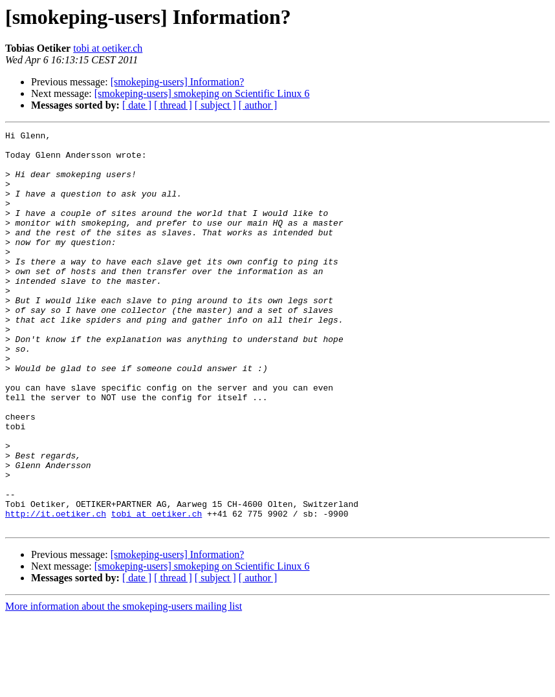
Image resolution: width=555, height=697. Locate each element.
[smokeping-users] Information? (178, 81)
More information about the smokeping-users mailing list (123, 685)
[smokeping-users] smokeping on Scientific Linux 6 (202, 93)
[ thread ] (173, 105)
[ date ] (136, 105)
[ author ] (258, 105)
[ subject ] (215, 105)
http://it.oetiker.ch (55, 591)
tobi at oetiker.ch (107, 48)
